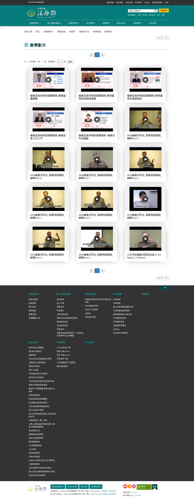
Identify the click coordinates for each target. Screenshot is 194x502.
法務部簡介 (34, 23)
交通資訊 (104, 491)
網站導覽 (119, 2)
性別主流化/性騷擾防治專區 (40, 359)
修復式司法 (84, 32)
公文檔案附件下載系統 (66, 362)
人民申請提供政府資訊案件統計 (42, 381)
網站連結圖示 (62, 366)
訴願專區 (32, 355)
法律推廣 (117, 303)
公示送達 (32, 449)
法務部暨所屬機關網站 (36, 2)
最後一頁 (102, 54)
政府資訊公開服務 (36, 348)
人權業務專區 (34, 464)
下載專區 (137, 23)
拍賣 (163, 15)
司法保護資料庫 (91, 306)
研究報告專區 (90, 317)
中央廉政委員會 (119, 318)
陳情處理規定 (62, 322)
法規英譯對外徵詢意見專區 (40, 468)
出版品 (88, 313)
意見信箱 (84, 487)
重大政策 (32, 307)
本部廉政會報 (118, 322)
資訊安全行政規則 (36, 377)
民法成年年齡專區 (120, 333)
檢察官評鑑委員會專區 (38, 385)
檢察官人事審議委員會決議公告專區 (42, 390)
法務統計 (106, 23)
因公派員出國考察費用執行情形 (42, 472)
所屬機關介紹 (34, 318)
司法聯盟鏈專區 (35, 445)
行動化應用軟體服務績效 (39, 406)
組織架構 (32, 303)
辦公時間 (112, 491)
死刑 (158, 15)
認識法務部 (33, 299)
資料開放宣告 (96, 487)
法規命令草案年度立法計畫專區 (42, 460)
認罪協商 (152, 15)
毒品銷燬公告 (34, 431)
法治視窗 (90, 23)
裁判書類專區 (34, 442)
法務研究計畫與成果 (37, 362)
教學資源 (97, 32)
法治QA (116, 329)
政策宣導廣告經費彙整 (38, 399)
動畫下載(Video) (63, 351)
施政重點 (32, 311)
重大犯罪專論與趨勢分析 (123, 307)
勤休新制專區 (34, 453)
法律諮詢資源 (62, 314)
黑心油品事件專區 (36, 410)
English (147, 2)
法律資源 (117, 299)
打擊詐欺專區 (34, 457)
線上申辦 (60, 303)
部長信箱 (129, 2)
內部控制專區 (34, 395)
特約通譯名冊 (62, 325)
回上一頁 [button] (163, 38)
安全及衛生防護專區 (37, 475)
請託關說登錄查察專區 (38, 403)
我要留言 (60, 307)
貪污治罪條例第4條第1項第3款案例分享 (42, 415)
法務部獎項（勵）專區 (38, 420)
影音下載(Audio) (63, 355)
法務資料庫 (73, 23)
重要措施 (61, 32)
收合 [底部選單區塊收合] (165, 288)
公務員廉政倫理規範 (121, 311)
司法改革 (153, 23)
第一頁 (91, 54)
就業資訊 (60, 329)
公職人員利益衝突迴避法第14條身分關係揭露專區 (42, 425)
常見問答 (138, 2)
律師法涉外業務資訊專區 (67, 318)
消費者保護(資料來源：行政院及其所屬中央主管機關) (70, 334)
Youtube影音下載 (63, 348)
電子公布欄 (33, 370)
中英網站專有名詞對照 (38, 374)
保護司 (72, 32)
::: (24, 2)
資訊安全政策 (72, 487)
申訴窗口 (60, 311)
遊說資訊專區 (34, 366)
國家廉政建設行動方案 (122, 314)
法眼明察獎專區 (119, 325)
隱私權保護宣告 (57, 487)
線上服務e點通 (53, 23)
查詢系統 (60, 299)
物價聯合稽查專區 (36, 434)
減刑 (139, 15)
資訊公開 (121, 23)
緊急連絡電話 (157, 2)
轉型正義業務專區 (36, 438)
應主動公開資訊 (35, 351)
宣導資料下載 (62, 359)
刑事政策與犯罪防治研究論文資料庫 (98, 300)
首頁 (167, 2)
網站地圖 (110, 2)
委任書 (145, 15)
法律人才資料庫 (91, 310)
